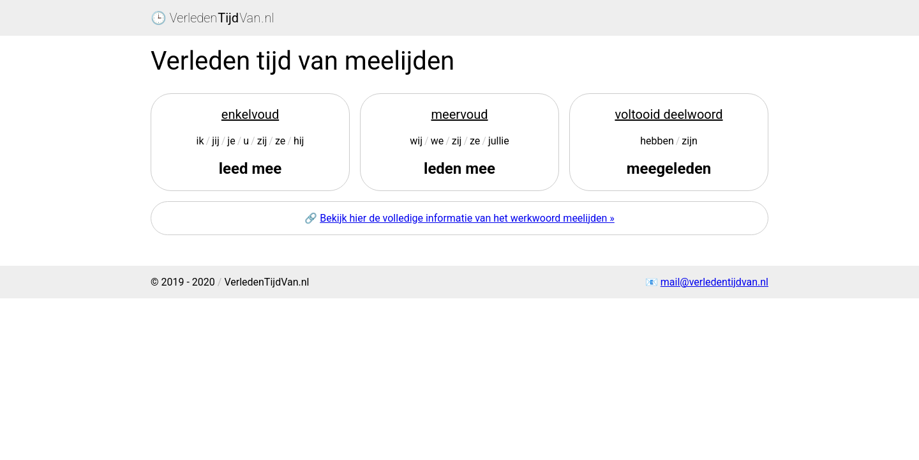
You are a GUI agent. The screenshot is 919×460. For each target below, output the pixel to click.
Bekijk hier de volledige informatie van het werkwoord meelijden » (467, 218)
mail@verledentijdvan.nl (714, 282)
